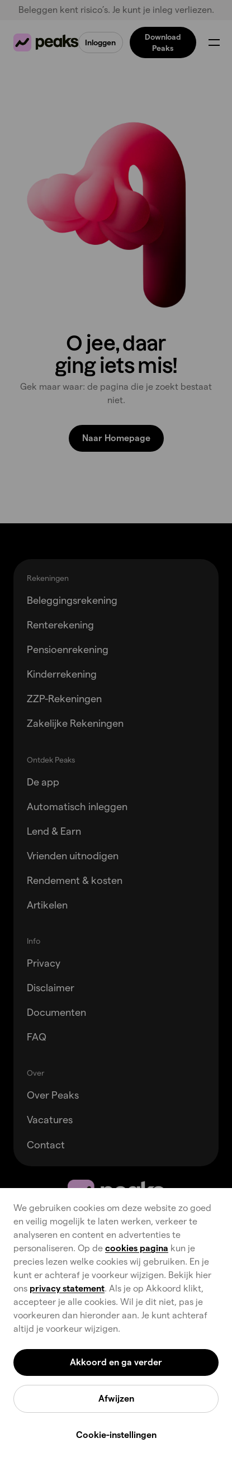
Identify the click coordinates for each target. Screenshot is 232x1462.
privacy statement (67, 1288)
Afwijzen (116, 1398)
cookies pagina (136, 1248)
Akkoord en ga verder (116, 1362)
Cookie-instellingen (116, 1435)
